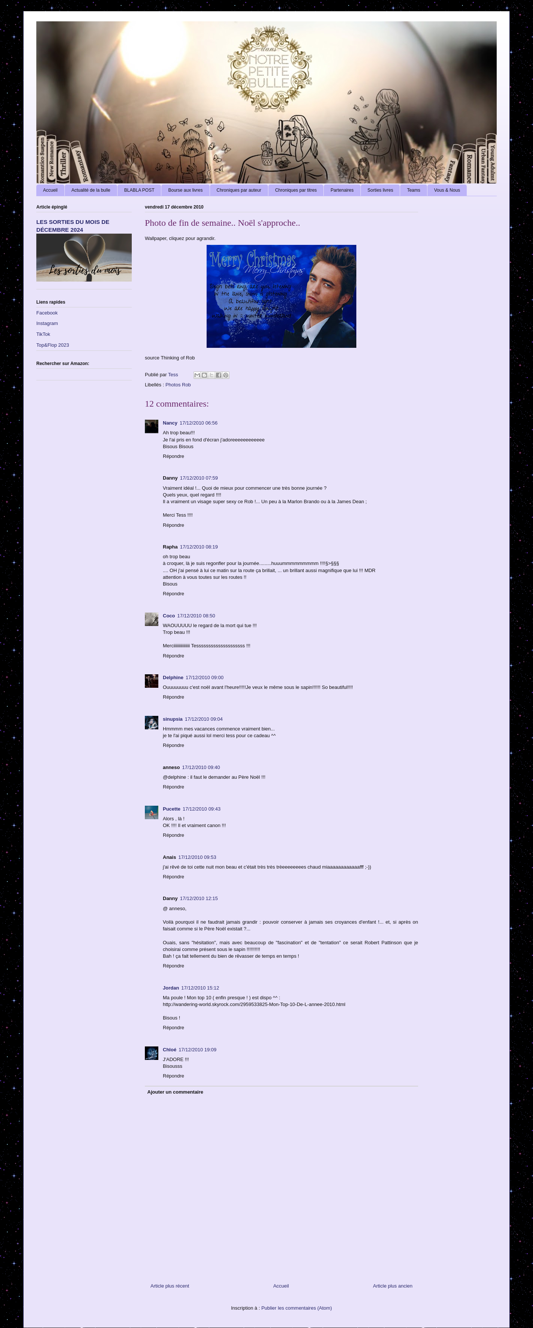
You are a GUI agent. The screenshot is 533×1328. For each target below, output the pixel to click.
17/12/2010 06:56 (198, 423)
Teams (413, 190)
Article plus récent (169, 1286)
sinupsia (173, 719)
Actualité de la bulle (90, 190)
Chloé (169, 1049)
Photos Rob (178, 385)
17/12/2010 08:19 (199, 547)
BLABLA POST (139, 190)
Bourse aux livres (185, 190)
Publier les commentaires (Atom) (296, 1308)
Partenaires (342, 190)
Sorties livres (380, 190)
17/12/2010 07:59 (199, 478)
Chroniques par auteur (239, 190)
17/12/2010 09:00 (204, 677)
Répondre (173, 456)
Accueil (50, 190)
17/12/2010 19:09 (197, 1049)
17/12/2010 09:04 (204, 719)
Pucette (171, 809)
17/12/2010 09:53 (197, 857)
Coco (169, 616)
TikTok (43, 334)
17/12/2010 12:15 (199, 898)
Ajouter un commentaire (175, 1092)
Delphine (173, 677)
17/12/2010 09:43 (201, 809)
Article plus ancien (393, 1286)
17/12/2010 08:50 (196, 616)
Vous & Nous (447, 190)
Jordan (171, 988)
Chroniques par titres (296, 190)
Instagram (47, 323)
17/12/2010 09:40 (201, 767)
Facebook (47, 313)
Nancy (170, 423)
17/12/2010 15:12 (200, 988)
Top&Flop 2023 (52, 345)
